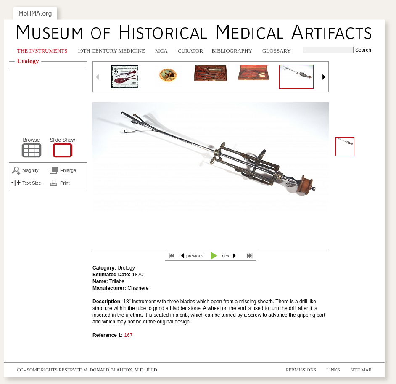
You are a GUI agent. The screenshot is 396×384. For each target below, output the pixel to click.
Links (333, 369)
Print (65, 182)
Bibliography (231, 51)
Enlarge (68, 170)
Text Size (31, 182)
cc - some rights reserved (49, 369)
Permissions (301, 369)
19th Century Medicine (111, 51)
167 (128, 335)
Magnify (30, 170)
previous (195, 255)
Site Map (360, 369)
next (226, 256)
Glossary (276, 51)
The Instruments (42, 51)
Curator (190, 51)
